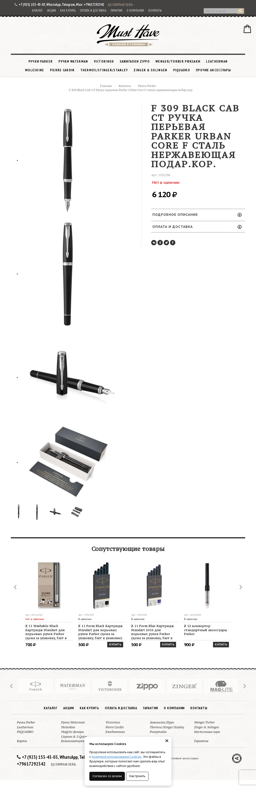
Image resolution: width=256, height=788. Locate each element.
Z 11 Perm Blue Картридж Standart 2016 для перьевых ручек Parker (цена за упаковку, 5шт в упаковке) (152, 632)
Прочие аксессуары (213, 70)
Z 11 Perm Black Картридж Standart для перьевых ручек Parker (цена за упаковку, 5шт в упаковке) (100, 632)
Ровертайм (158, 732)
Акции (51, 10)
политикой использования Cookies (117, 757)
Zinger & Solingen (150, 70)
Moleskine (34, 70)
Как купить (68, 10)
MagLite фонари (72, 732)
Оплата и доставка (93, 10)
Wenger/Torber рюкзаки (178, 61)
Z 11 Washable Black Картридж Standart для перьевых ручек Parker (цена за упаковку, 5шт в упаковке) (46, 632)
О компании (135, 10)
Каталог (37, 10)
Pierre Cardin (62, 70)
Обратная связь (120, 5)
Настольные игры (207, 732)
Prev (16, 587)
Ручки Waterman (73, 61)
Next (240, 587)
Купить (115, 644)
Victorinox (104, 61)
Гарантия (116, 10)
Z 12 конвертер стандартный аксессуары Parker (205, 630)
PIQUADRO (181, 70)
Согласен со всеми (107, 776)
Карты (22, 741)
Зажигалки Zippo (135, 61)
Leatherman (217, 61)
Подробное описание (197, 214)
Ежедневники (115, 732)
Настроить (137, 776)
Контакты (155, 10)
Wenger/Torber (204, 722)
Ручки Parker (40, 61)
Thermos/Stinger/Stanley (104, 70)
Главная (106, 86)
